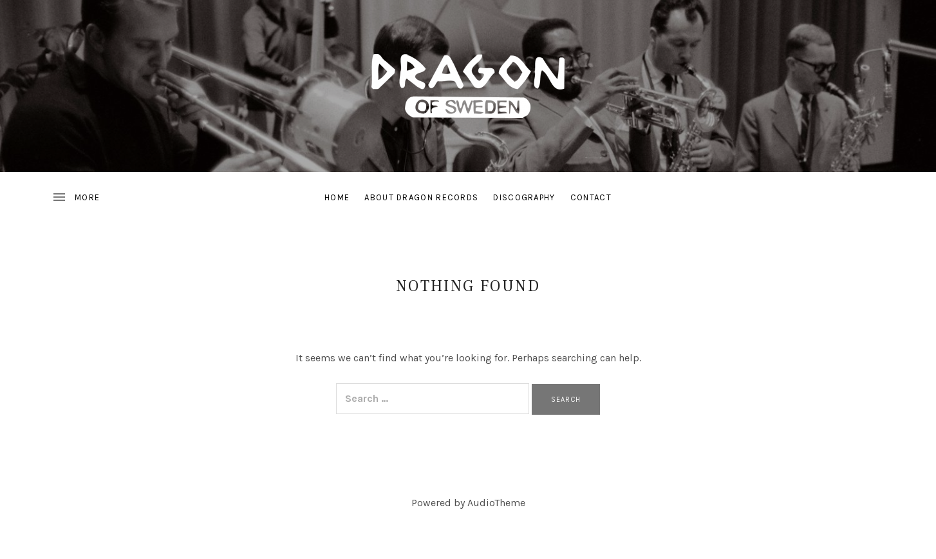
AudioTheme (496, 503)
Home (337, 197)
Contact (591, 197)
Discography (524, 197)
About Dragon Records (421, 197)
